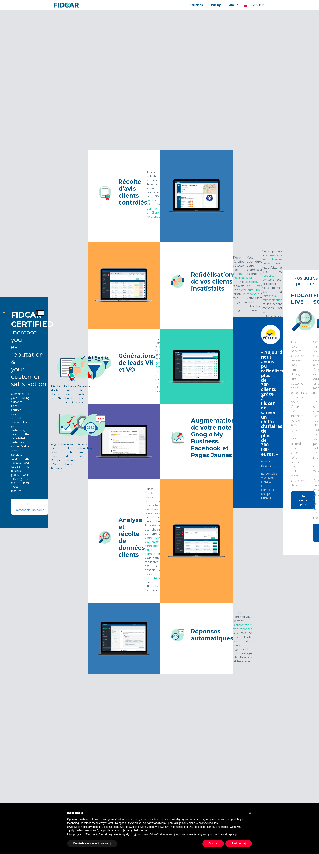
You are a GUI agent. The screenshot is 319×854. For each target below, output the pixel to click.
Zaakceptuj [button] (239, 843)
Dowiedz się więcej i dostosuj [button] (92, 843)
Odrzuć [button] (213, 843)
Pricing (216, 5)
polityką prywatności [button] (183, 819)
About (233, 5)
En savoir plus (303, 500)
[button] (250, 813)
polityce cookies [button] (208, 823)
